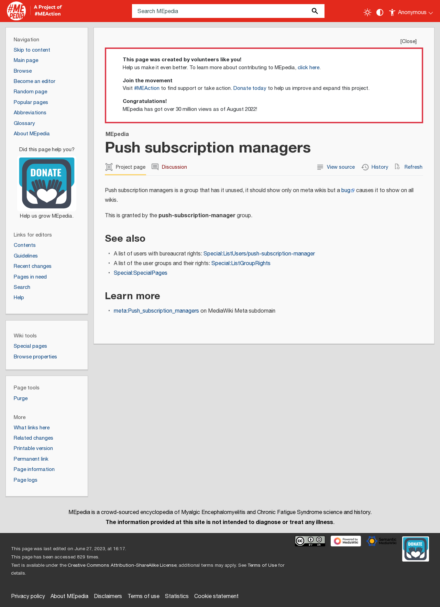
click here (308, 68)
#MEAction (147, 88)
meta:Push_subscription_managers (156, 311)
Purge (21, 398)
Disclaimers (108, 596)
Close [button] (408, 41)
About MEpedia (69, 596)
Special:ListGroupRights (241, 263)
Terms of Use (262, 565)
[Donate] (47, 179)
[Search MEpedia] (228, 11)
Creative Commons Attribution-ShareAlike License (122, 565)
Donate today (249, 88)
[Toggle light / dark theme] (367, 12)
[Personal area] (411, 11)
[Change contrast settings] (380, 12)
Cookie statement (216, 596)
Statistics (177, 596)
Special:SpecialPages (140, 273)
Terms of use (144, 596)
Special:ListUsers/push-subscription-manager (259, 254)
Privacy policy (28, 596)
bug (345, 190)
